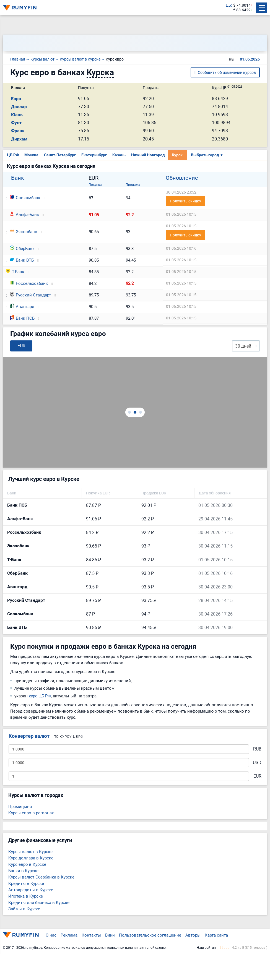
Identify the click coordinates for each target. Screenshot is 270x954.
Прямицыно (20, 806)
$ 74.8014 (242, 5)
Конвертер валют (29, 736)
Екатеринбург (94, 155)
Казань (119, 155)
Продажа (133, 184)
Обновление (182, 177)
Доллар (19, 106)
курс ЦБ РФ (40, 695)
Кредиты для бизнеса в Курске (38, 902)
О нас (51, 934)
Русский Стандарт (30, 295)
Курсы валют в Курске (30, 851)
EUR (257, 776)
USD (257, 762)
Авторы (193, 934)
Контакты (91, 934)
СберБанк (22, 248)
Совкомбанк (25, 197)
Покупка (95, 184)
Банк (17, 177)
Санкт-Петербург (60, 155)
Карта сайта (216, 934)
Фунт (16, 122)
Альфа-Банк (24, 214)
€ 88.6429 (242, 10)
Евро (16, 98)
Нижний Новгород (148, 155)
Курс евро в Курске (27, 864)
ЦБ (228, 5)
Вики (110, 934)
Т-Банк (15, 271)
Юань (17, 114)
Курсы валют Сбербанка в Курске (41, 876)
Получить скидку (185, 201)
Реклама (69, 934)
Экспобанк (23, 231)
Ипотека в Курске (25, 895)
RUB (257, 749)
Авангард (22, 306)
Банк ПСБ (22, 318)
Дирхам (19, 139)
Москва (31, 155)
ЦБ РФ (13, 155)
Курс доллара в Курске (30, 857)
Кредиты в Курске (26, 883)
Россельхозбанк (29, 283)
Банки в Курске (23, 870)
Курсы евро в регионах (31, 812)
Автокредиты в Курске (30, 889)
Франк (18, 130)
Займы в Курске (24, 908)
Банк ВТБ (22, 260)
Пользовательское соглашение (150, 934)
